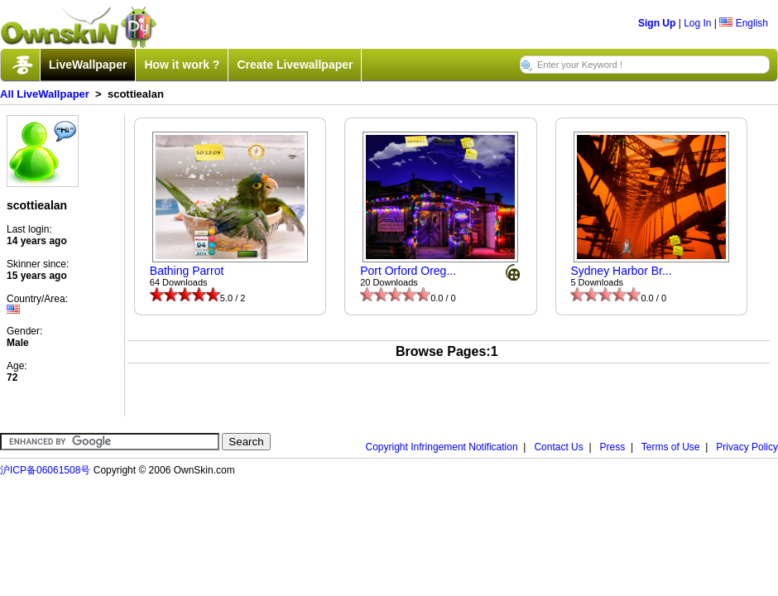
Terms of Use (670, 447)
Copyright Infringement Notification (442, 447)
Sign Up (656, 23)
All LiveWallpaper (44, 94)
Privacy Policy (747, 447)
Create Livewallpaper (295, 64)
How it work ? (181, 64)
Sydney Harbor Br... (620, 270)
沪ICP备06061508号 (45, 470)
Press (613, 447)
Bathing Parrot (187, 270)
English (743, 23)
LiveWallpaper (88, 64)
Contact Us (558, 447)
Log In (697, 23)
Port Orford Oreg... (408, 270)
